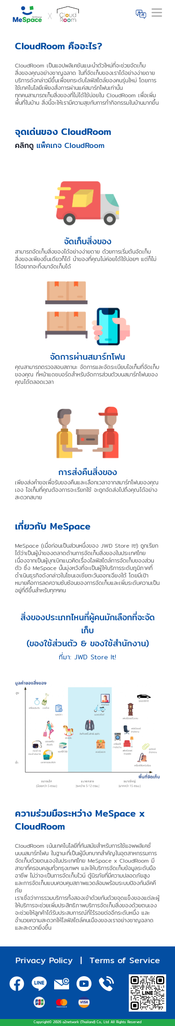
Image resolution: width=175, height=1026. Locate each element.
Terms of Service (125, 960)
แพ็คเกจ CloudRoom (70, 145)
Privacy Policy (44, 960)
